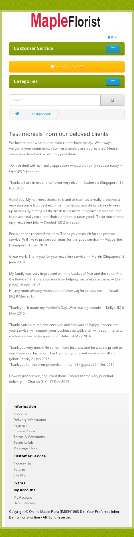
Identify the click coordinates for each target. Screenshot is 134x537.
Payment (20, 425)
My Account (22, 497)
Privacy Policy (24, 431)
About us (20, 414)
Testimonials (41, 113)
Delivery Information (29, 419)
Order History (24, 503)
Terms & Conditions (29, 436)
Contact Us (22, 463)
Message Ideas (25, 448)
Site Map (20, 475)
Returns (19, 469)
